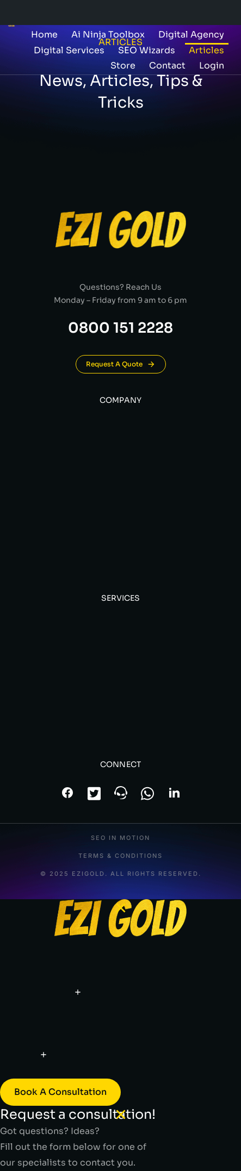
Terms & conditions (120, 855)
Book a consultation (60, 1092)
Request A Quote (121, 364)
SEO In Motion (120, 838)
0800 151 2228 (120, 328)
